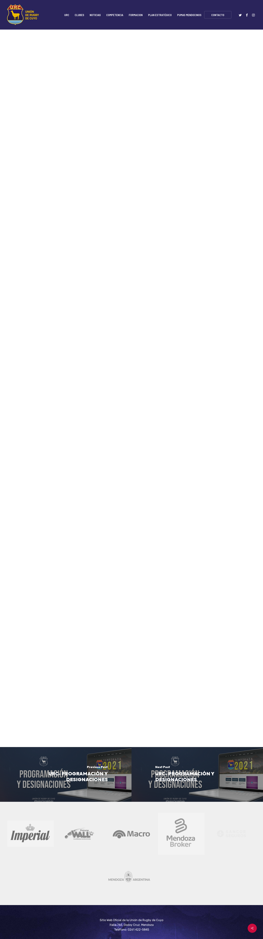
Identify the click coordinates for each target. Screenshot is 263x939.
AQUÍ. (116, 544)
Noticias (66, 47)
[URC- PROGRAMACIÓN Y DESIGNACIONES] (66, 774)
